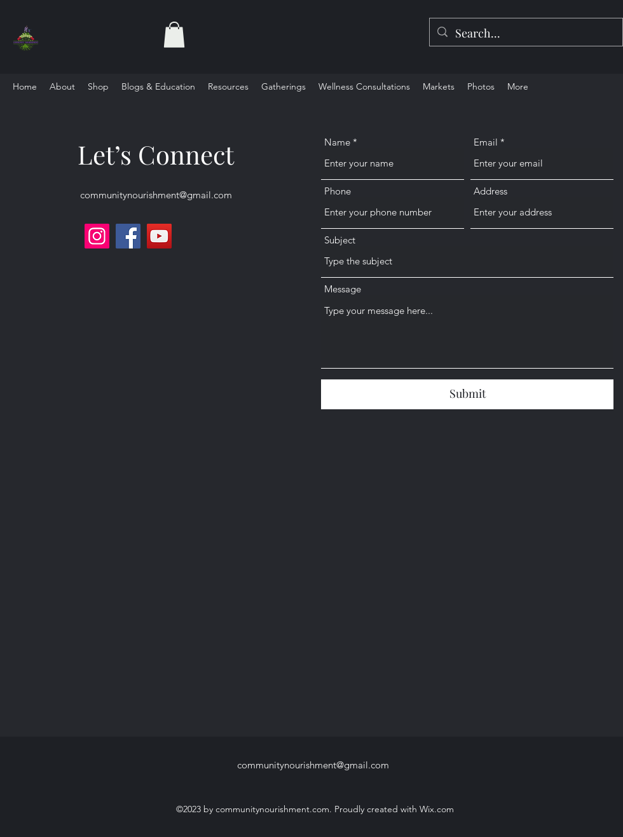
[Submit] (467, 394)
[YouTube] (159, 236)
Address (490, 191)
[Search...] (525, 33)
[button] (174, 35)
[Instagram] (97, 236)
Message (342, 289)
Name (337, 142)
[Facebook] (128, 236)
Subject (339, 240)
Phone (337, 191)
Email (486, 142)
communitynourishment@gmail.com (156, 195)
